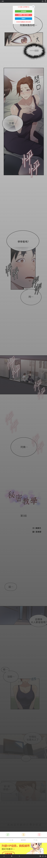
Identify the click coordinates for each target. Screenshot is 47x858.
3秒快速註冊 (23, 11)
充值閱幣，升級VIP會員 (23, 14)
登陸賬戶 (23, 18)
